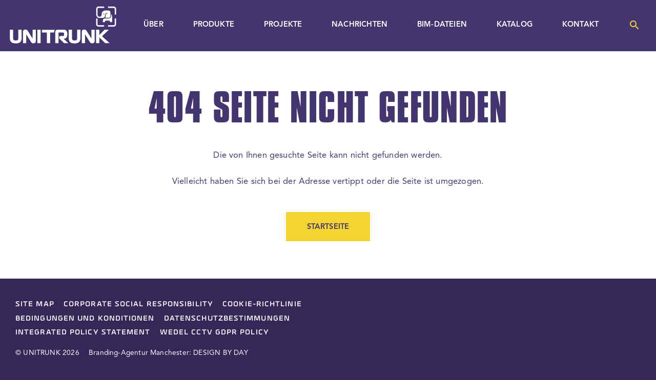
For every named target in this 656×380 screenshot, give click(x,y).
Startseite (328, 227)
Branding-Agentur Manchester (139, 353)
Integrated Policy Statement (83, 332)
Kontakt (580, 25)
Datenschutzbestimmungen (227, 318)
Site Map (34, 304)
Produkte (213, 25)
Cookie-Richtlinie (262, 304)
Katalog (514, 25)
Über (153, 25)
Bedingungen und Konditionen (85, 318)
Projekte (283, 25)
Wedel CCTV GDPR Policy (214, 332)
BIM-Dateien (442, 25)
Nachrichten (359, 25)
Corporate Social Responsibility (138, 304)
